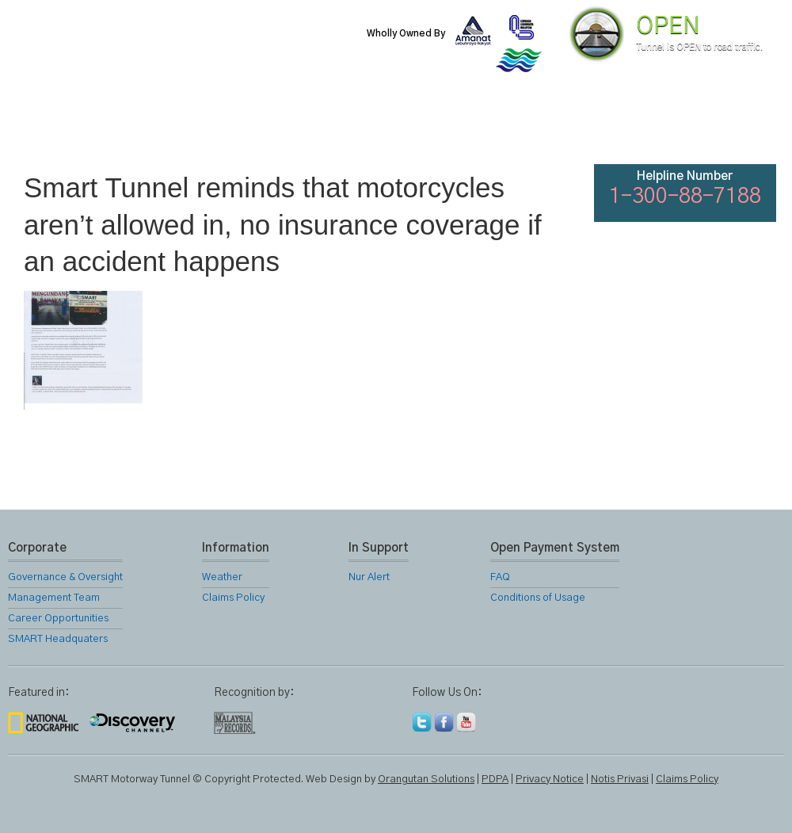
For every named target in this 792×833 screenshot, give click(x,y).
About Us (137, 126)
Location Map (394, 126)
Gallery (480, 126)
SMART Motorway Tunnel (194, 45)
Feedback (738, 126)
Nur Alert (369, 577)
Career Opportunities (58, 618)
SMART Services (309, 126)
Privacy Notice (550, 779)
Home (50, 126)
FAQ (651, 126)
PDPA (495, 779)
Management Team (54, 598)
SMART (223, 126)
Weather (222, 577)
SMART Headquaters (58, 639)
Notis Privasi (620, 779)
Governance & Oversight (65, 577)
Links (565, 126)
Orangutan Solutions (426, 779)
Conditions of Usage (537, 598)
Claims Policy (233, 598)
